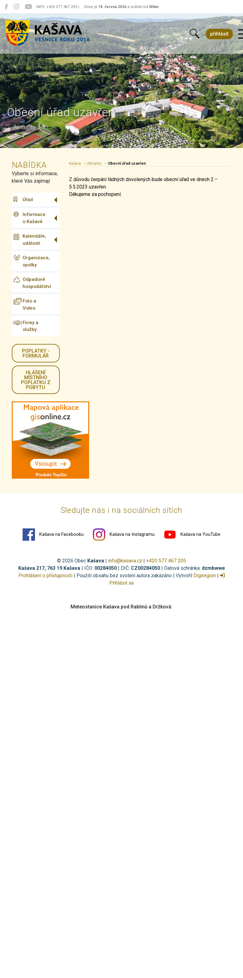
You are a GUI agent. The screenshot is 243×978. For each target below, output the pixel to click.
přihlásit (219, 34)
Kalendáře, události (29, 239)
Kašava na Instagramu (123, 534)
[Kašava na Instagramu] (16, 7)
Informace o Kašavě (29, 218)
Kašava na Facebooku (53, 534)
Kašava (75, 163)
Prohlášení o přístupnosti (45, 575)
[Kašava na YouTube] (28, 7)
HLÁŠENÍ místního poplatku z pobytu (35, 380)
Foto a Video (24, 304)
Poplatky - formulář (36, 353)
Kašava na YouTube (192, 534)
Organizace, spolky (31, 261)
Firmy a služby (25, 326)
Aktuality (94, 163)
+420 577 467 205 (166, 561)
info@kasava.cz (125, 561)
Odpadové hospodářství (32, 283)
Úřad (23, 199)
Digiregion (204, 575)
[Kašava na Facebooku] (6, 7)
